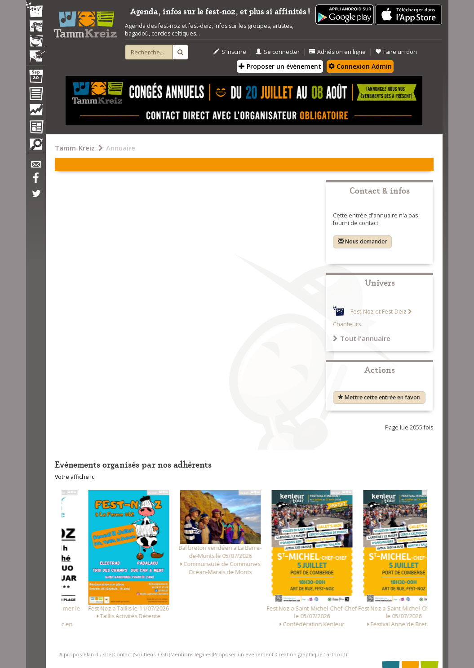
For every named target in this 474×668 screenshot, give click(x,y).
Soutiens (144, 654)
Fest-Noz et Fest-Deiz (378, 311)
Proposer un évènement (280, 66)
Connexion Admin (360, 66)
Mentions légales (190, 654)
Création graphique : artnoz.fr (311, 654)
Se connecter (278, 52)
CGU (163, 654)
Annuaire (120, 147)
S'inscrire (229, 52)
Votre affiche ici (75, 477)
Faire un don (396, 52)
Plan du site (97, 654)
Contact (122, 654)
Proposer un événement (243, 654)
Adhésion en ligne (337, 52)
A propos (70, 654)
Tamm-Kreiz (75, 147)
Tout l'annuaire (361, 338)
